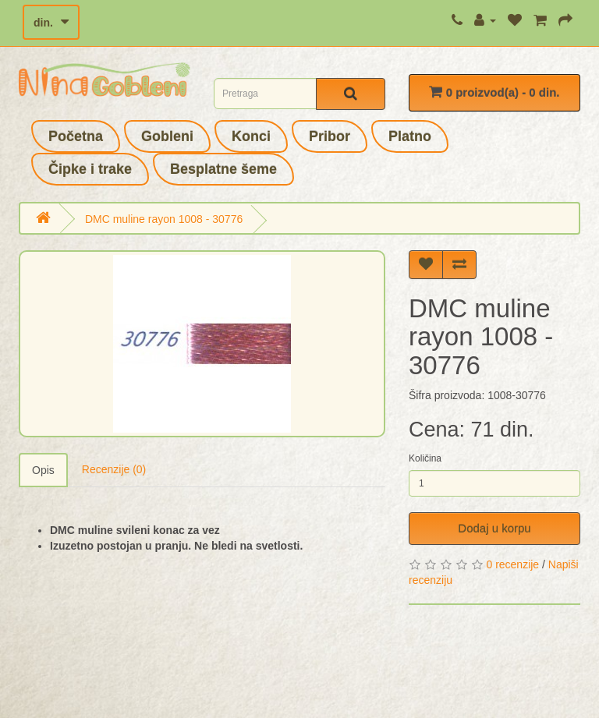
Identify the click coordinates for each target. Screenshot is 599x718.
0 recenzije (512, 564)
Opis (43, 470)
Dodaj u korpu (494, 528)
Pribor (329, 136)
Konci (251, 136)
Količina (425, 458)
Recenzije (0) (114, 469)
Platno (409, 136)
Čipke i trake (90, 169)
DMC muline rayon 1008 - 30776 (164, 219)
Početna (75, 136)
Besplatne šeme (223, 169)
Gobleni (167, 136)
